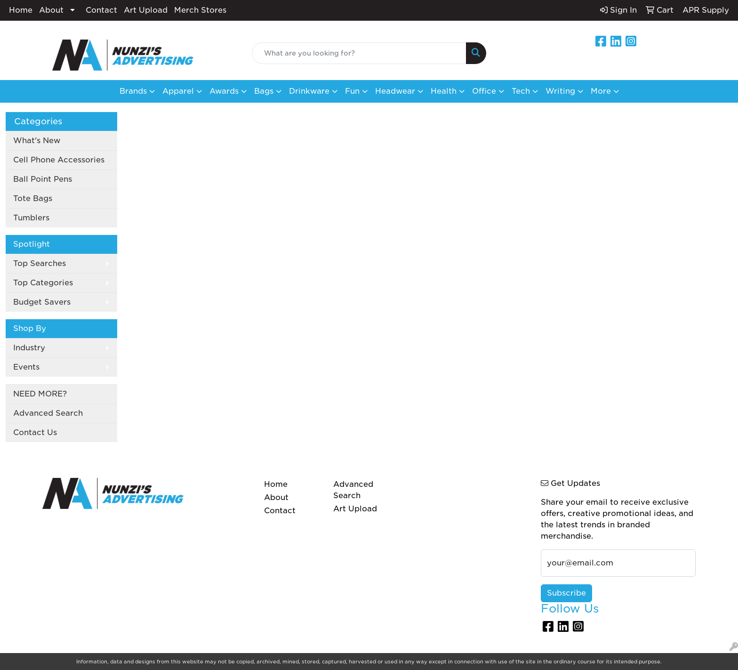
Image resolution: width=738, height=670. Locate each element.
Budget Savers (42, 302)
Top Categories (43, 282)
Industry (29, 347)
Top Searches (39, 263)
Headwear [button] (395, 91)
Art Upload (146, 10)
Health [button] (444, 91)
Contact (101, 10)
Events (26, 367)
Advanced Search (48, 413)
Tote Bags (32, 198)
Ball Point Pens (42, 179)
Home (20, 10)
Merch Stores (200, 10)
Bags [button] (263, 91)
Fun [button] (352, 91)
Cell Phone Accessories (58, 159)
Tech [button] (521, 91)
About (51, 10)
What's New (36, 140)
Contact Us (35, 432)
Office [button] (484, 91)
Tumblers (31, 217)
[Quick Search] (359, 53)
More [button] (601, 91)
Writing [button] (560, 91)
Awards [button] (224, 91)
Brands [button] (133, 91)
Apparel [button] (178, 91)
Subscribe (566, 593)
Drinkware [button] (309, 91)
